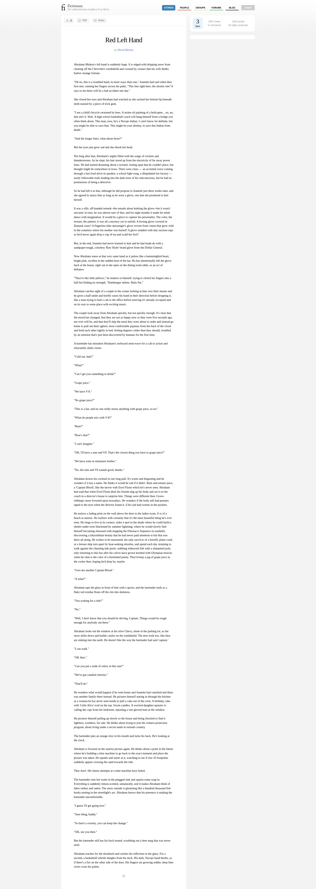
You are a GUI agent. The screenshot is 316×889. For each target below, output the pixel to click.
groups (200, 7)
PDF (84, 20)
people (184, 7)
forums (216, 7)
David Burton (125, 49)
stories (169, 7)
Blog (232, 7)
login (248, 7)
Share (101, 20)
